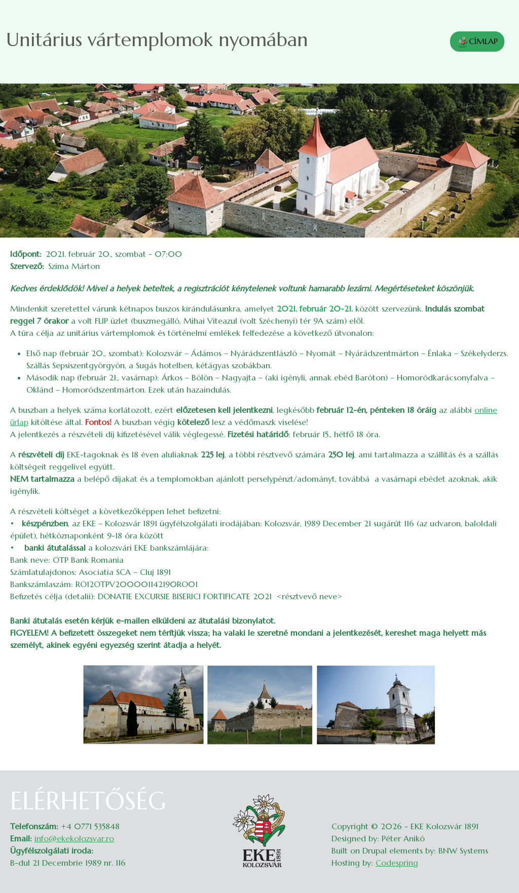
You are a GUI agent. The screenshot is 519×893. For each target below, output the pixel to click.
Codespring (397, 863)
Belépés (499, 793)
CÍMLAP (477, 42)
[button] (259, 703)
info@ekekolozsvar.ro (74, 838)
